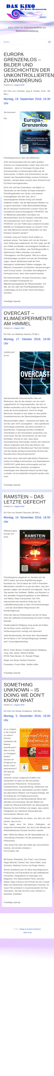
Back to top (27, 932)
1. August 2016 (18, 85)
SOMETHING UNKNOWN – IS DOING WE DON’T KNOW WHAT (24, 692)
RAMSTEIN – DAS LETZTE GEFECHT (25, 499)
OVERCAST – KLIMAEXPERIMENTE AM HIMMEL (28, 318)
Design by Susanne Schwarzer (30, 929)
